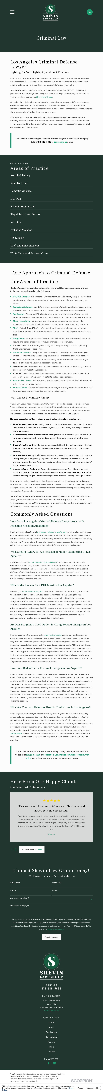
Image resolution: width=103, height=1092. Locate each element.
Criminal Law (51, 1032)
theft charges (16, 733)
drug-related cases (52, 635)
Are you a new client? (19, 898)
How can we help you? (20, 905)
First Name (15, 883)
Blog (51, 1046)
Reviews (51, 1042)
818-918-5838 (51, 988)
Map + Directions (51, 1010)
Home (51, 1022)
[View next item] (16, 849)
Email (54, 890)
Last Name (57, 883)
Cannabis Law (51, 1037)
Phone (13, 890)
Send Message (51, 937)
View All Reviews (32, 849)
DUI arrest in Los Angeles (32, 591)
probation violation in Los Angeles (52, 532)
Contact (51, 1051)
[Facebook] (48, 1063)
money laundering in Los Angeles (43, 562)
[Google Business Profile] (54, 1063)
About (51, 1027)
